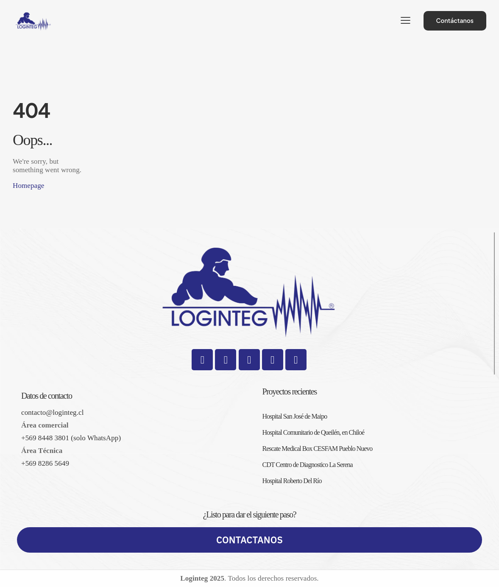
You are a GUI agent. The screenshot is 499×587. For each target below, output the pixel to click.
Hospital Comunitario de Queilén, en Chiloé (313, 432)
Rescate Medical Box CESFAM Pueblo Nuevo (317, 448)
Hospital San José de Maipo (294, 416)
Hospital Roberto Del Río (292, 480)
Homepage (28, 186)
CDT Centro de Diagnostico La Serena (307, 464)
